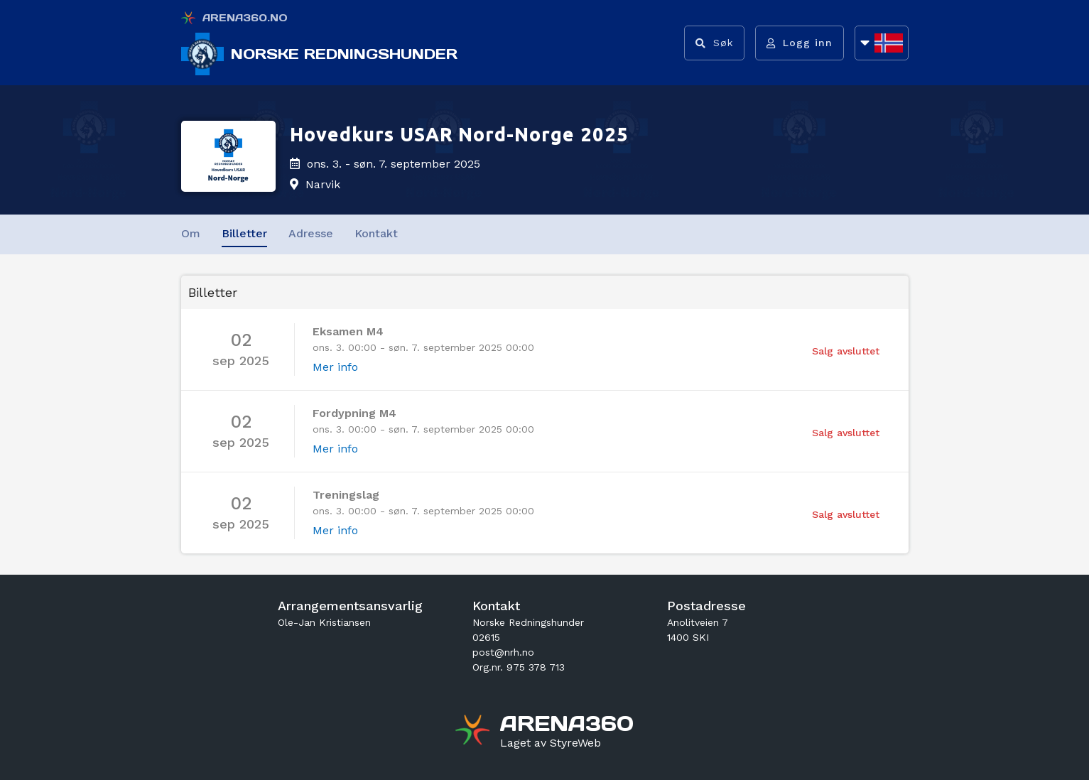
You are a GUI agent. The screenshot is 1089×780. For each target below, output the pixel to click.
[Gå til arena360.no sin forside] (474, 732)
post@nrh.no (503, 652)
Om (190, 233)
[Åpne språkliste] (881, 43)
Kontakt (376, 233)
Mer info (335, 367)
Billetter (244, 233)
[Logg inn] (799, 43)
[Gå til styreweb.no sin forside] (550, 743)
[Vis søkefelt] (714, 43)
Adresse (310, 233)
